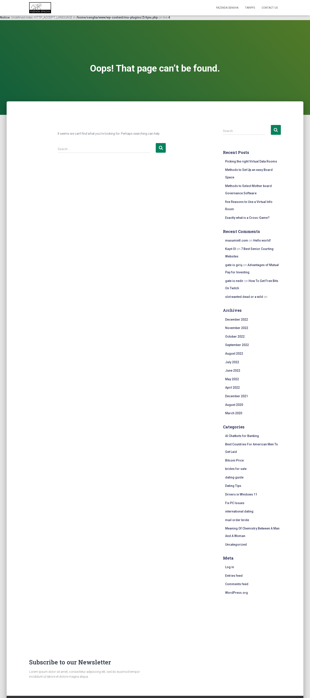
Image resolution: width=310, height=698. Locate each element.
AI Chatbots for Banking (242, 436)
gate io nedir (234, 281)
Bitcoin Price (234, 460)
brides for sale (236, 469)
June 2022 (232, 370)
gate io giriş (233, 265)
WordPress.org (236, 592)
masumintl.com (236, 240)
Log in (229, 567)
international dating (239, 511)
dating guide (234, 477)
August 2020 (234, 405)
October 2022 (235, 336)
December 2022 (236, 319)
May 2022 (232, 379)
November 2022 (236, 328)
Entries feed (234, 575)
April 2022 (232, 387)
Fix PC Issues (234, 503)
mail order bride (237, 520)
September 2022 (237, 345)
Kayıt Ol (230, 249)
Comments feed (236, 584)
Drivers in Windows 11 (241, 494)
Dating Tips (233, 486)
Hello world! (262, 240)
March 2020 (233, 413)
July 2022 (232, 362)
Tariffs (250, 7)
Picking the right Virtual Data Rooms (251, 161)
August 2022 (234, 353)
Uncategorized (236, 544)
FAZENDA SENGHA (227, 7)
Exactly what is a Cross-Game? (247, 217)
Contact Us (270, 7)
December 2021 (236, 396)
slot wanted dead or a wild (244, 297)
